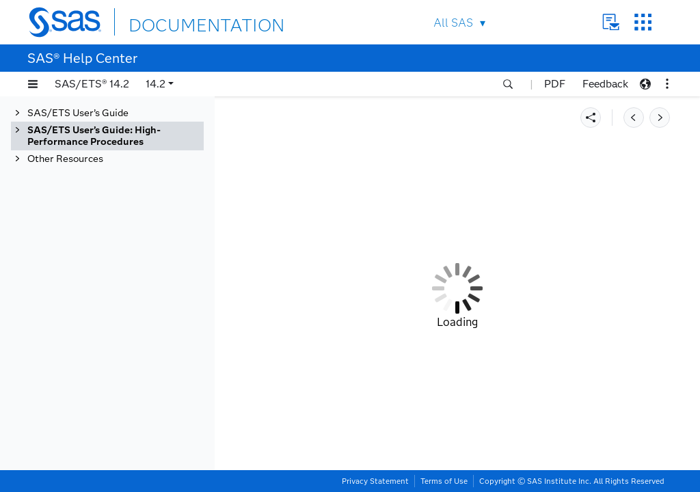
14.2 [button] (155, 83)
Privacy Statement (375, 481)
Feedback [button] (605, 83)
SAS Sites (642, 22)
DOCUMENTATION (178, 21)
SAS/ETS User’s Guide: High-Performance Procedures (94, 136)
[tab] (107, 136)
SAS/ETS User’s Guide (78, 113)
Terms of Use (444, 481)
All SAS (453, 22)
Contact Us (610, 22)
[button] (33, 84)
